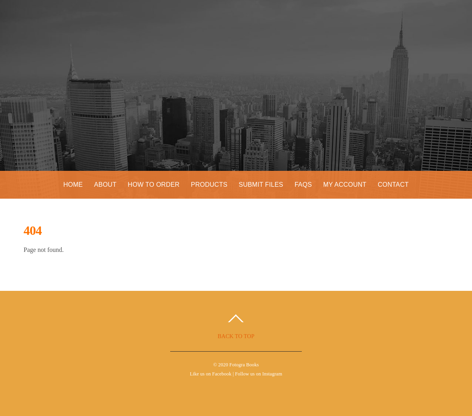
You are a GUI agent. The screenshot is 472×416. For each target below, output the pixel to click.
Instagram (272, 374)
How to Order (153, 184)
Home (73, 184)
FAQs (303, 184)
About (105, 184)
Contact (393, 184)
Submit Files (261, 184)
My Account (345, 184)
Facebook (221, 374)
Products (209, 184)
